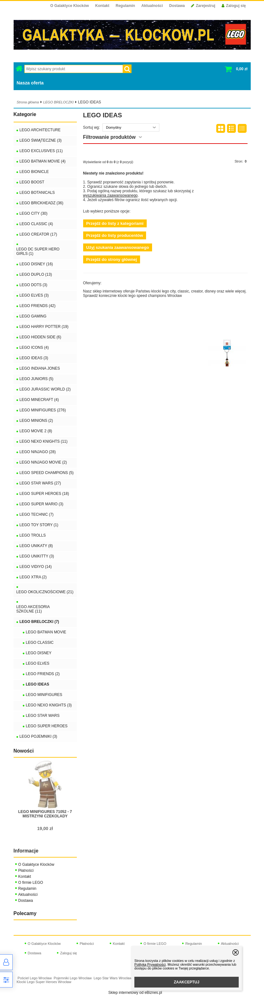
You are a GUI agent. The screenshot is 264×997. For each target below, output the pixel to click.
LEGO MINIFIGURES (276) (43, 410)
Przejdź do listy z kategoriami (115, 223)
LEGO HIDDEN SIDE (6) (40, 337)
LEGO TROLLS (33, 535)
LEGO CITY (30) (33, 213)
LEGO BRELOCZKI (58, 102)
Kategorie (25, 114)
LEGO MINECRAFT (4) (39, 399)
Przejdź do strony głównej (111, 259)
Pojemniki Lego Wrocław (73, 978)
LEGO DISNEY (39, 653)
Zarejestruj (203, 5)
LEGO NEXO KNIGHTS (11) (44, 441)
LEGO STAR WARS (43, 715)
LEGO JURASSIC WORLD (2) (45, 389)
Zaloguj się (234, 5)
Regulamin (125, 5)
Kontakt (102, 5)
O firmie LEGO (30, 882)
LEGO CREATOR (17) (38, 234)
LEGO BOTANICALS (37, 192)
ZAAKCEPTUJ (187, 982)
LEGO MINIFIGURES (44, 694)
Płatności (26, 870)
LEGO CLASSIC (40, 642)
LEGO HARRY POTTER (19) (44, 326)
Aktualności (152, 5)
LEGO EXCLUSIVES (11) (41, 151)
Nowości (24, 751)
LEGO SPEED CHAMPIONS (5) (47, 473)
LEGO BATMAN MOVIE (46, 632)
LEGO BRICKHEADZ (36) (42, 203)
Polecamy (25, 913)
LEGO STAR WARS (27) (40, 483)
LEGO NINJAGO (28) (38, 452)
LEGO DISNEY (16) (36, 264)
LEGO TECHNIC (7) (37, 514)
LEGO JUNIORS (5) (36, 379)
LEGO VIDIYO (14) (36, 566)
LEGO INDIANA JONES (40, 368)
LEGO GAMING (33, 316)
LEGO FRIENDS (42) (38, 306)
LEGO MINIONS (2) (36, 420)
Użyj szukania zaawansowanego (117, 247)
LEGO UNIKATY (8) (36, 546)
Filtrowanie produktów (109, 137)
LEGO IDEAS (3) (34, 358)
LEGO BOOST (32, 182)
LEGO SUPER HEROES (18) (44, 493)
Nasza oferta (30, 82)
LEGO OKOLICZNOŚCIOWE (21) (45, 592)
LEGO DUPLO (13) (36, 274)
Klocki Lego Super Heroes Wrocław (44, 982)
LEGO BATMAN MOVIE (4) (43, 161)
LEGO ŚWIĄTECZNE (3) (41, 140)
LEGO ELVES (37, 663)
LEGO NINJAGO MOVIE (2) (43, 462)
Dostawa (177, 5)
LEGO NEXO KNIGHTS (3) (49, 705)
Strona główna (28, 102)
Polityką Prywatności (150, 964)
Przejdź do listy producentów (114, 235)
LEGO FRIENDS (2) (43, 674)
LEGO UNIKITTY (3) (37, 556)
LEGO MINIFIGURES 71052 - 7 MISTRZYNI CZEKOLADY (45, 813)
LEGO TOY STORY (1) (39, 525)
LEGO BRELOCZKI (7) (39, 621)
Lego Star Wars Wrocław (113, 978)
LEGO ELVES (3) (34, 295)
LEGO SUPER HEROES (47, 726)
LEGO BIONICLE (34, 171)
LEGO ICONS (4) (34, 347)
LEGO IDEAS (37, 684)
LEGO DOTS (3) (33, 285)
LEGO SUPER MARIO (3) (42, 504)
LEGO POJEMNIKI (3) (38, 736)
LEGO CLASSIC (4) (36, 224)
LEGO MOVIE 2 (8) (36, 431)
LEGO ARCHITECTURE (40, 130)
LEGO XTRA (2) (33, 577)
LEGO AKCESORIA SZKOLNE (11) (33, 609)
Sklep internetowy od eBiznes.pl (135, 992)
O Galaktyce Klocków (69, 5)
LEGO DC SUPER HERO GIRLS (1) (38, 251)
